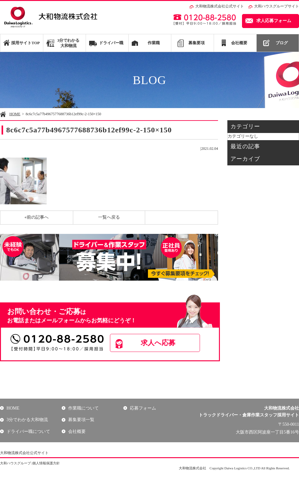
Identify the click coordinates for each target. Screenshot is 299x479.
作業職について (83, 408)
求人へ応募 (161, 343)
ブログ (282, 42)
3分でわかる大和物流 (68, 43)
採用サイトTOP (25, 42)
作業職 (154, 42)
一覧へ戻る (109, 217)
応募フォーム (143, 408)
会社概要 (239, 42)
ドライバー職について (28, 431)
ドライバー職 (111, 42)
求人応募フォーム (273, 20)
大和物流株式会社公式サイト (219, 6)
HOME (14, 114)
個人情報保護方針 (46, 463)
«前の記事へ (37, 217)
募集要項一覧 (81, 419)
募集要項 (196, 42)
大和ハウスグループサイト (276, 6)
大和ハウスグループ (15, 463)
